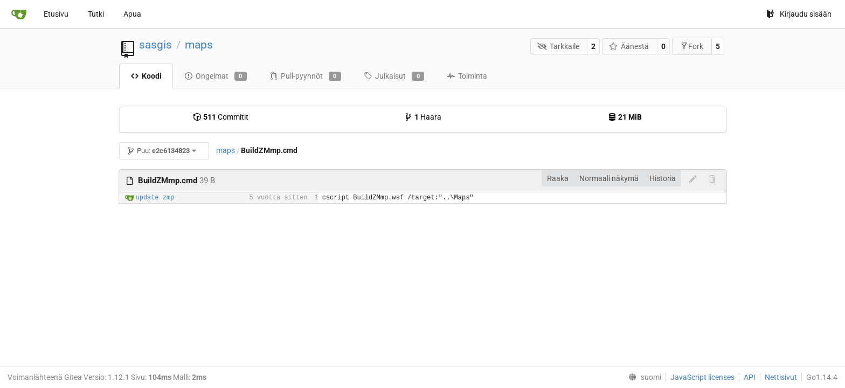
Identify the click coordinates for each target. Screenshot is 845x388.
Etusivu (56, 14)
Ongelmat (215, 76)
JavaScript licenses (702, 377)
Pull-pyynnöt (305, 76)
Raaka (558, 178)
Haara (422, 117)
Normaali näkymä (609, 178)
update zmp (155, 198)
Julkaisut (394, 76)
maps (199, 44)
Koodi (146, 76)
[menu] (642, 377)
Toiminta (467, 76)
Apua (132, 14)
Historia (662, 178)
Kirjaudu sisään (799, 14)
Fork (691, 46)
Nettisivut (781, 377)
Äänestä (629, 46)
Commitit (220, 117)
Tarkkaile (558, 46)
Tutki (96, 14)
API (750, 377)
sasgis (155, 44)
